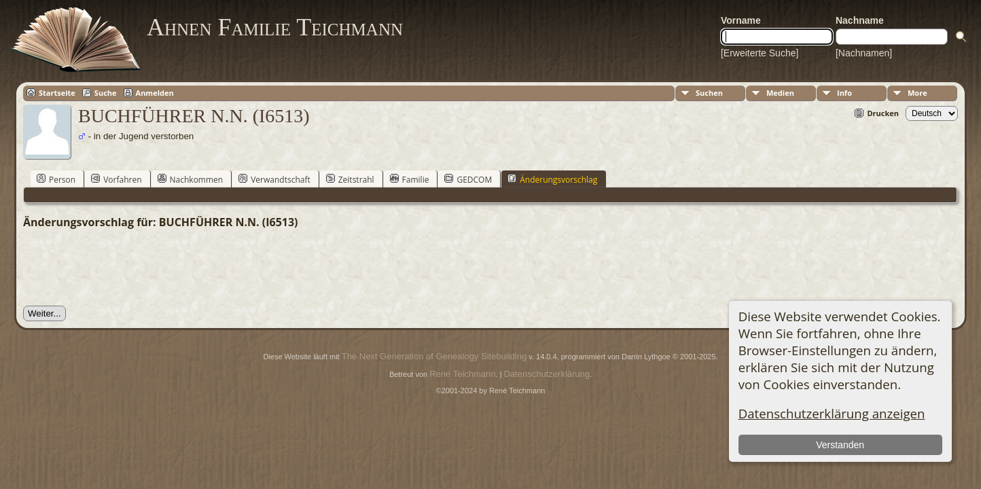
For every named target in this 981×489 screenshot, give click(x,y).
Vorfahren (116, 179)
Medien (780, 93)
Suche (105, 93)
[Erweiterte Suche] (759, 53)
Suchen (709, 93)
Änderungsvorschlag (552, 179)
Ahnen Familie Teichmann (275, 27)
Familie (409, 179)
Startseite (57, 93)
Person (56, 179)
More (917, 93)
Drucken (883, 113)
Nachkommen (191, 179)
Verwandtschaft (274, 179)
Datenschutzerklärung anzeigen (831, 413)
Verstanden (840, 444)
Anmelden (155, 93)
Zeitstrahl (350, 179)
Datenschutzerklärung (547, 374)
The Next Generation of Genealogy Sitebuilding (434, 356)
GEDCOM (468, 179)
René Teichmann (462, 374)
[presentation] (126, 267)
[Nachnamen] (864, 53)
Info (844, 93)
